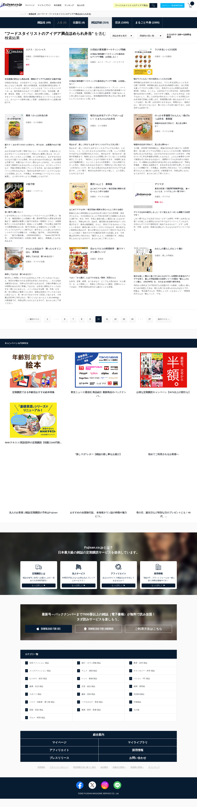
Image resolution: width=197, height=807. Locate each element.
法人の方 (80, 5)
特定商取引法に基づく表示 (84, 767)
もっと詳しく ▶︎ (38, 585)
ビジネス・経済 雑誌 (38, 678)
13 (124, 319)
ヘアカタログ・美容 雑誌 (92, 702)
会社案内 (104, 767)
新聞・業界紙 (139, 686)
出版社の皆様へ (119, 767)
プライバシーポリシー (59, 767)
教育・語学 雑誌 (140, 663)
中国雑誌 (137, 702)
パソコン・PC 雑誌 (142, 678)
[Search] (153, 5)
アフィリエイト (59, 750)
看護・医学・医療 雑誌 (91, 710)
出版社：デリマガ (162, 196)
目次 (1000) (122, 22)
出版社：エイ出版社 (163, 56)
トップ (23, 14)
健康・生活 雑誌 (36, 686)
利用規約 (41, 767)
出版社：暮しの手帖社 (164, 255)
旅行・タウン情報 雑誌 (91, 663)
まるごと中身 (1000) (147, 22)
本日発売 (57, 5)
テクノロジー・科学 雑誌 (144, 671)
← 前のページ (33, 319)
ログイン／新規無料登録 (172, 5)
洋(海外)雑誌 (139, 694)
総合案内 (98, 734)
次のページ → (164, 319)
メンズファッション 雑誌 (40, 671)
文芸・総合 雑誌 (88, 686)
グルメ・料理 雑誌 (37, 718)
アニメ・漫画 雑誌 (89, 671)
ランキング (69, 5)
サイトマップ (154, 767)
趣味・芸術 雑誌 (88, 694)
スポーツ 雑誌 (35, 694)
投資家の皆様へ (137, 767)
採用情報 (137, 750)
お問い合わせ (137, 757)
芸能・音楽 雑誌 (36, 710)
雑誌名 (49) (44, 22)
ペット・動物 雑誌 (89, 678)
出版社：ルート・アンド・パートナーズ (107, 62)
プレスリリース (59, 757)
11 (107, 319)
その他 (136, 710)
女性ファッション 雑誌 (39, 663)
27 (150, 319)
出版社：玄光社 (96, 259)
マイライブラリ (44, 5)
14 (132, 319)
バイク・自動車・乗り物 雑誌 (41, 702)
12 (115, 319)
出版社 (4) (79, 22)
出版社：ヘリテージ (34, 191)
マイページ (29, 5)
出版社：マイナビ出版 (164, 131)
